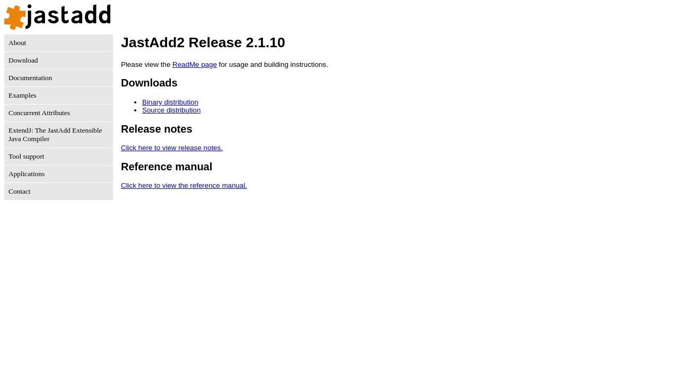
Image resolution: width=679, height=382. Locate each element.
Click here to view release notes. (172, 148)
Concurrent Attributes (39, 113)
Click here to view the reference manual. (184, 185)
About (17, 43)
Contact (19, 191)
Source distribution (171, 110)
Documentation (30, 78)
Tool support (26, 156)
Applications (26, 174)
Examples (22, 95)
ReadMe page (194, 64)
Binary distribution (170, 102)
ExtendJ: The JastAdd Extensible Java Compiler (55, 134)
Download (23, 60)
